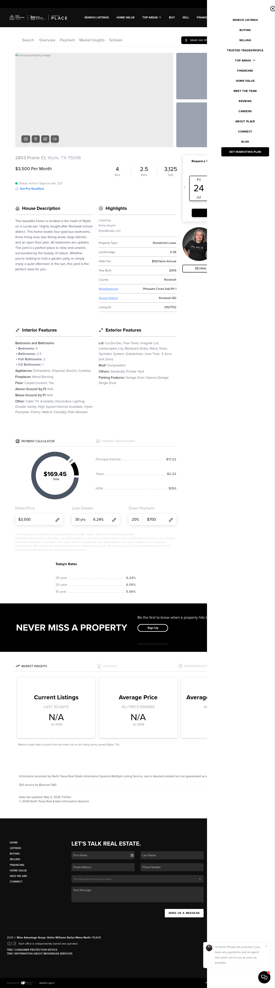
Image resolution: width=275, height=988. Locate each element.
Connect (16, 881)
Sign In (260, 4)
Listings (15, 848)
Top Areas (151, 17)
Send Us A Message (184, 913)
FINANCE (203, 17)
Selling (15, 859)
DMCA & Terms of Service (240, 982)
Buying (15, 853)
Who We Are (18, 876)
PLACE (96, 937)
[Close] (266, 946)
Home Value (125, 17)
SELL (186, 17)
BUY (172, 17)
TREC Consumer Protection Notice (32, 949)
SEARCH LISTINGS (96, 17)
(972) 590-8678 (240, 898)
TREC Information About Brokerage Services (39, 953)
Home (14, 842)
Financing (17, 865)
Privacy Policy (213, 982)
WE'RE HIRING (251, 17)
